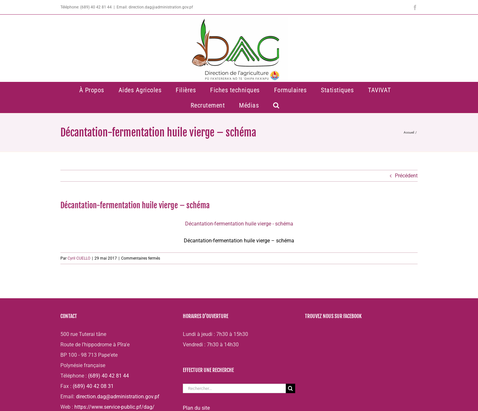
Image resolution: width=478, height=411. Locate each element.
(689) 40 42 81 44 (108, 376)
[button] (276, 105)
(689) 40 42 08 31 (93, 386)
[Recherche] (290, 388)
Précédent (406, 176)
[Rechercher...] (234, 388)
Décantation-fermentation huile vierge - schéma (239, 224)
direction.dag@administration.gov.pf (117, 396)
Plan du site (196, 408)
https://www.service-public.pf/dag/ (114, 407)
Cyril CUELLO (79, 258)
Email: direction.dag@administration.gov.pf (155, 7)
